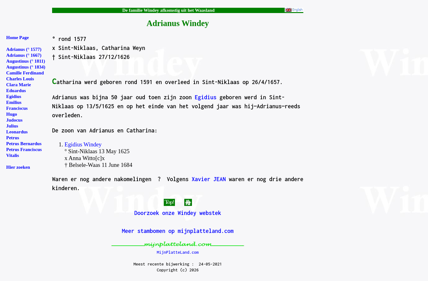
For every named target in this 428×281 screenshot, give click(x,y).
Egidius (205, 97)
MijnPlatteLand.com (177, 252)
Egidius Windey (83, 144)
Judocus (14, 120)
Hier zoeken (18, 167)
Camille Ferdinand (25, 72)
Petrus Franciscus (24, 149)
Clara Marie (18, 84)
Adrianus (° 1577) (24, 49)
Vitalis (12, 155)
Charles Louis (20, 78)
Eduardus (16, 90)
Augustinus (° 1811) (25, 61)
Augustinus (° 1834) (25, 67)
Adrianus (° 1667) (24, 55)
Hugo (11, 114)
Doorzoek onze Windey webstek (177, 213)
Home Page (17, 37)
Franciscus (17, 108)
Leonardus (17, 131)
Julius (12, 125)
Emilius (13, 102)
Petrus (12, 137)
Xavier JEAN (209, 179)
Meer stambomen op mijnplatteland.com (178, 231)
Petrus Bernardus (24, 143)
